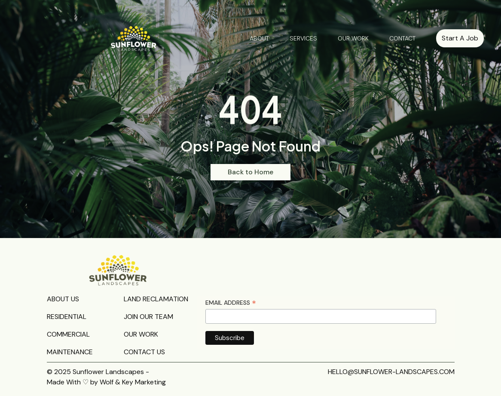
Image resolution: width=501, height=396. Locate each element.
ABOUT (259, 38)
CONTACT (402, 38)
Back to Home (250, 171)
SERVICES (303, 38)
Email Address (230, 303)
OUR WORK (353, 38)
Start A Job (460, 38)
